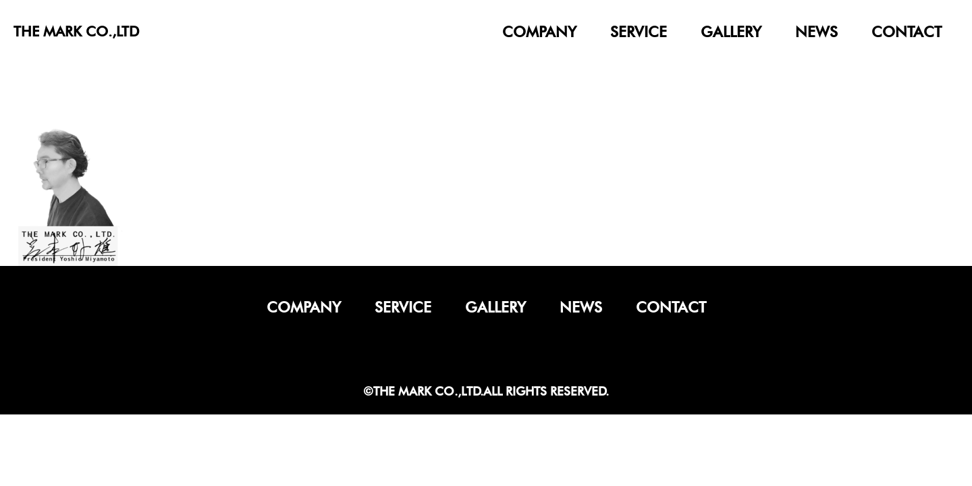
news (816, 31)
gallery (731, 31)
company (539, 31)
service (638, 31)
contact (906, 31)
